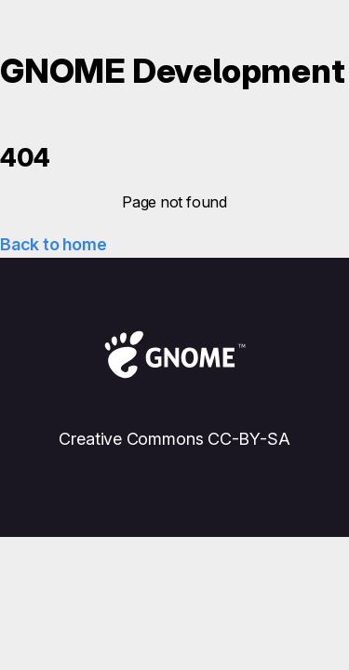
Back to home (53, 244)
